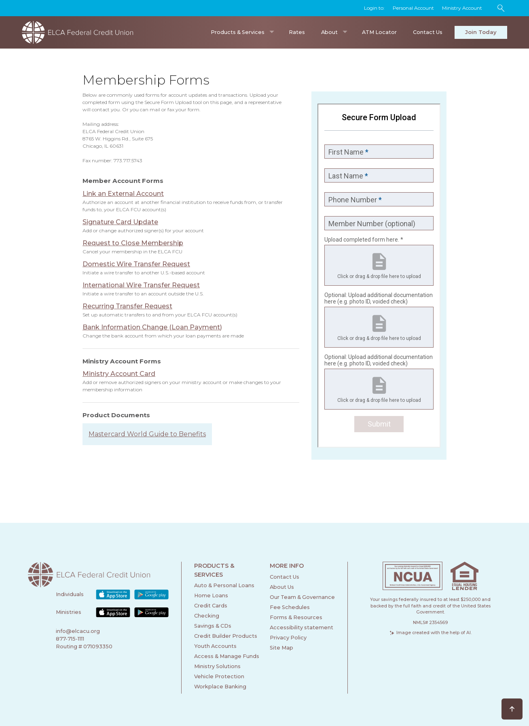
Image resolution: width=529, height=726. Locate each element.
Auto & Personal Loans (224, 585)
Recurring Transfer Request (127, 306)
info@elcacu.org (78, 631)
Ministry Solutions (217, 666)
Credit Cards (210, 606)
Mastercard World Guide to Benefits (147, 434)
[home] (80, 32)
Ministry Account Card (119, 374)
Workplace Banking (220, 687)
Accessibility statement (301, 627)
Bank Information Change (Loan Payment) (152, 327)
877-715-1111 (70, 639)
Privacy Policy (288, 638)
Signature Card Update (120, 222)
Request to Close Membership (133, 243)
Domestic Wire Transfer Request (136, 264)
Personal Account (413, 8)
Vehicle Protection (219, 676)
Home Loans (211, 595)
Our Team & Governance (302, 597)
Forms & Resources (296, 617)
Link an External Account (123, 193)
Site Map (281, 648)
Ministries (68, 612)
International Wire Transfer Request (141, 285)
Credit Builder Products (225, 636)
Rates (297, 32)
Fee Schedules (290, 607)
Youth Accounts (215, 646)
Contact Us (427, 32)
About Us (282, 587)
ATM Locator (379, 32)
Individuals (70, 594)
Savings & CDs (212, 626)
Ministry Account (462, 8)
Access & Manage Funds (226, 656)
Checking (206, 616)
